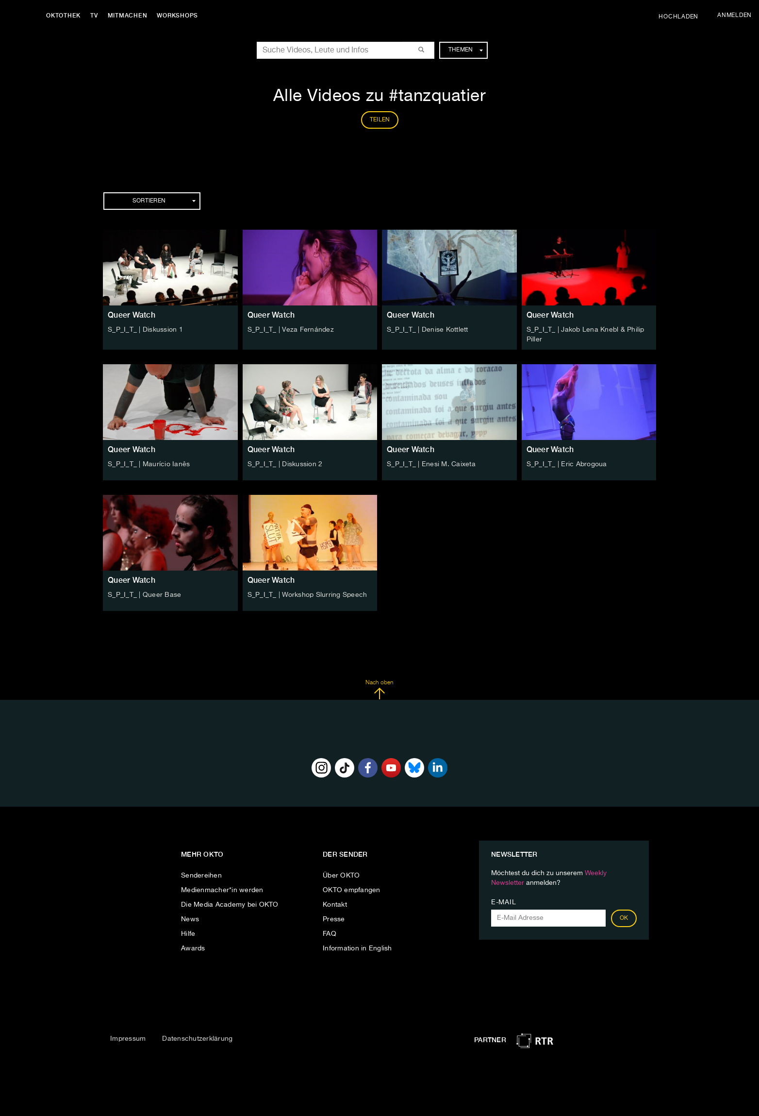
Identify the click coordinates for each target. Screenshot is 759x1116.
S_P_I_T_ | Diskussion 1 (145, 329)
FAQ (329, 933)
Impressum (128, 1038)
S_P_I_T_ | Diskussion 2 (285, 464)
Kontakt (335, 904)
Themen (465, 50)
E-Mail (503, 902)
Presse (334, 919)
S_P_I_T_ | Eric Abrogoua (567, 464)
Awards (193, 948)
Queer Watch (131, 315)
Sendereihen (201, 875)
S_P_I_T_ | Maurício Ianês (149, 464)
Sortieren (164, 201)
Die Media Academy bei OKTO (230, 904)
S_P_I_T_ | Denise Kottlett (427, 329)
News (190, 919)
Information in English (357, 948)
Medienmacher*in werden (222, 890)
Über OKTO (341, 875)
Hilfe (188, 933)
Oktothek (63, 15)
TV (94, 15)
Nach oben (379, 689)
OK (624, 918)
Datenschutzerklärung (197, 1038)
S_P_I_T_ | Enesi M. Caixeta (431, 464)
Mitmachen (128, 15)
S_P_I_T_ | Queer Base (144, 595)
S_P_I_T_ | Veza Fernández (291, 329)
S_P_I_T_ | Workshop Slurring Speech (307, 595)
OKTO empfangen (351, 890)
